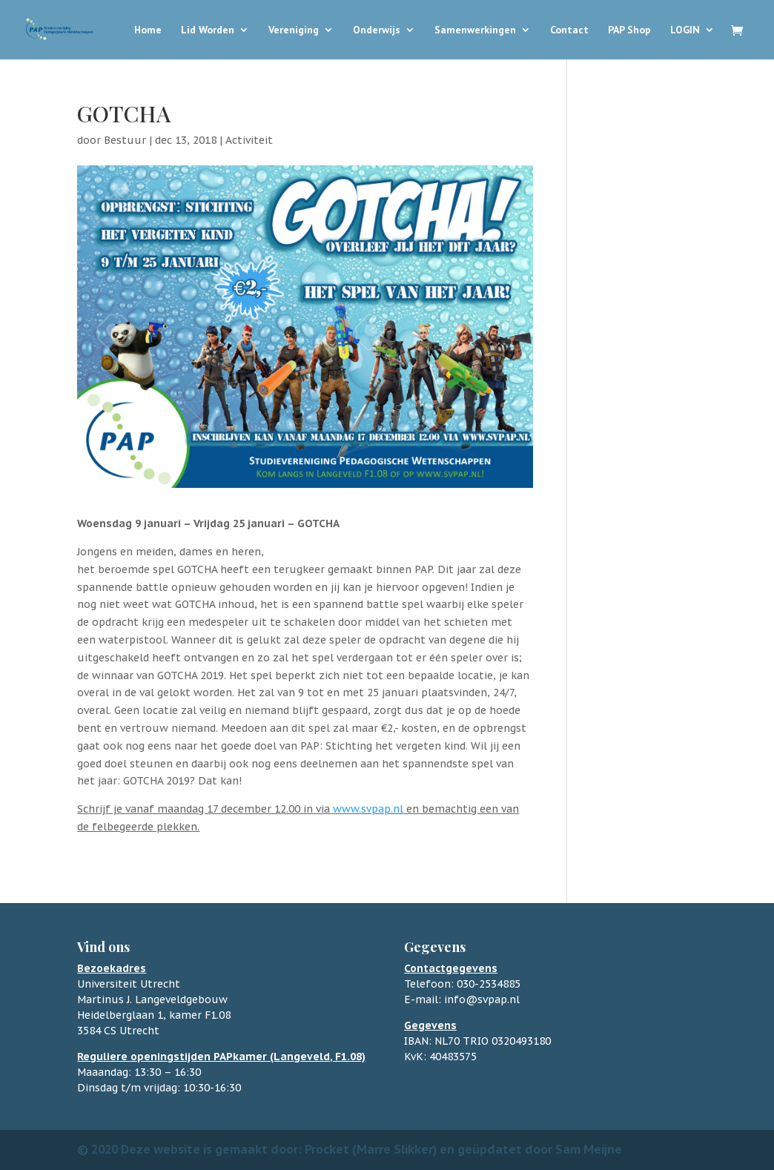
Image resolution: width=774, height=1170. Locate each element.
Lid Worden (207, 30)
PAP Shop (629, 30)
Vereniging (293, 30)
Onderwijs (376, 30)
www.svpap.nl (368, 809)
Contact (569, 30)
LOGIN (685, 30)
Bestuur (125, 140)
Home (148, 30)
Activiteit (249, 140)
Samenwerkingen (475, 30)
